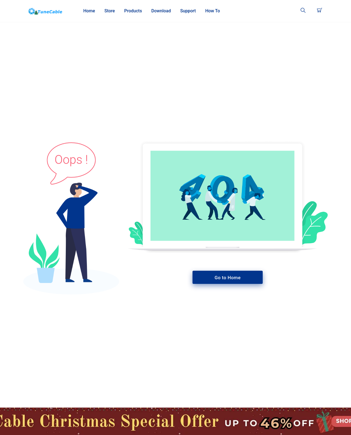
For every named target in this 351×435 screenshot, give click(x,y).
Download (161, 10)
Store (109, 10)
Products (133, 10)
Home (89, 10)
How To (212, 10)
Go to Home (228, 277)
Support (188, 10)
